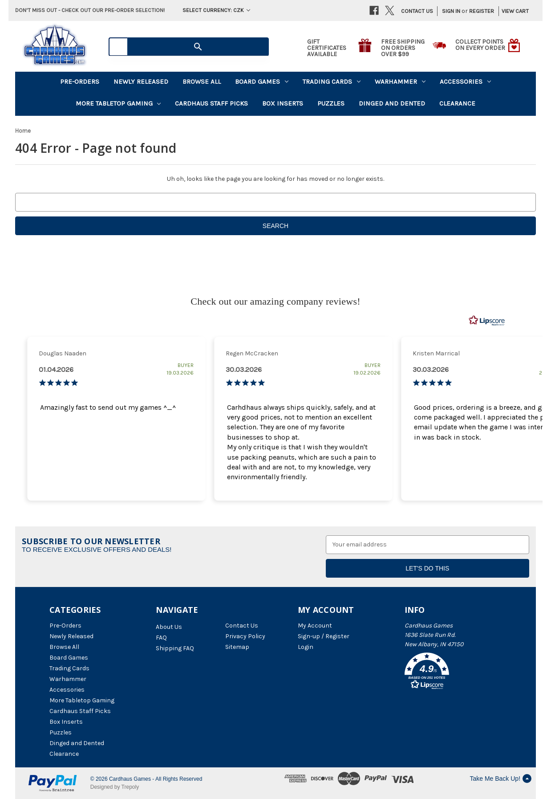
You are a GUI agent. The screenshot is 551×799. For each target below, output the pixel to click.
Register (481, 11)
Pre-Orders (79, 81)
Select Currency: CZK (216, 10)
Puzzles (330, 103)
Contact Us (417, 11)
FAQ (161, 637)
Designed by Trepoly (114, 787)
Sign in (451, 11)
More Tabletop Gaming (118, 103)
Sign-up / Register (323, 636)
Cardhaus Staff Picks (211, 103)
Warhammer (400, 81)
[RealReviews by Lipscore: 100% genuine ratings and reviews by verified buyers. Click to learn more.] (486, 320)
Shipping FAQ (175, 648)
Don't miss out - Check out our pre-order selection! (90, 10)
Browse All (201, 81)
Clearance (457, 103)
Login (305, 647)
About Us (169, 627)
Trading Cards (332, 81)
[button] (453, 672)
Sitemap (237, 647)
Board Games (261, 81)
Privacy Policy (245, 636)
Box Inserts (282, 103)
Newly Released (140, 81)
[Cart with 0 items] (512, 11)
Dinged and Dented (392, 103)
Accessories (465, 81)
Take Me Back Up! (500, 778)
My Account (315, 625)
